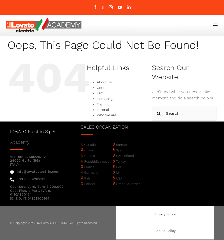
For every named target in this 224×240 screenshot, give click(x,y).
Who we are (106, 115)
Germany (91, 172)
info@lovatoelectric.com (34, 171)
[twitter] (103, 8)
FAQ (100, 93)
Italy (87, 178)
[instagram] (111, 7)
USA (119, 178)
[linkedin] (129, 7)
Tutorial (103, 110)
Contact (103, 88)
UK (118, 172)
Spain (120, 150)
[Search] (159, 113)
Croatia (89, 156)
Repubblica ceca (96, 161)
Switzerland (125, 156)
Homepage (105, 99)
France (89, 167)
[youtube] (120, 7)
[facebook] (95, 7)
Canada (90, 145)
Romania (122, 145)
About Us (104, 82)
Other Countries (128, 184)
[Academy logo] (43, 19)
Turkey (121, 161)
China (88, 150)
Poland (89, 184)
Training (103, 104)
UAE (119, 167)
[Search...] (184, 113)
